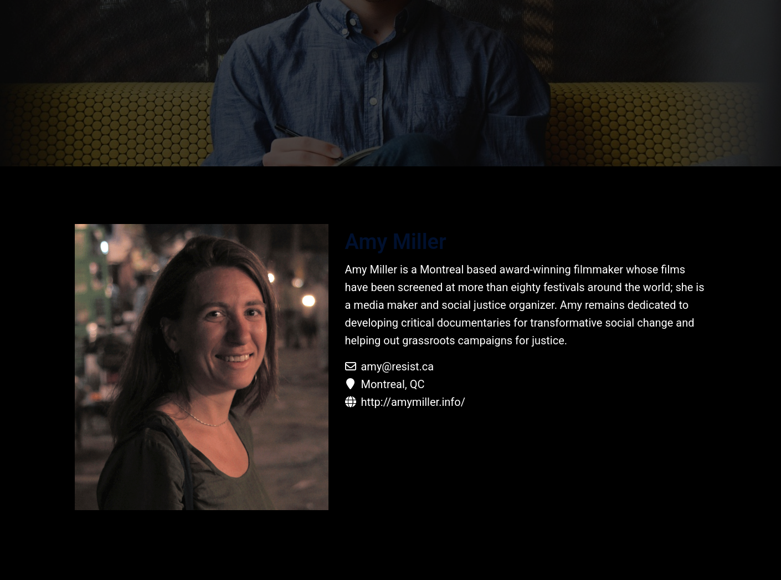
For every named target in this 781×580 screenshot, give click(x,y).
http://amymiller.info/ (413, 402)
